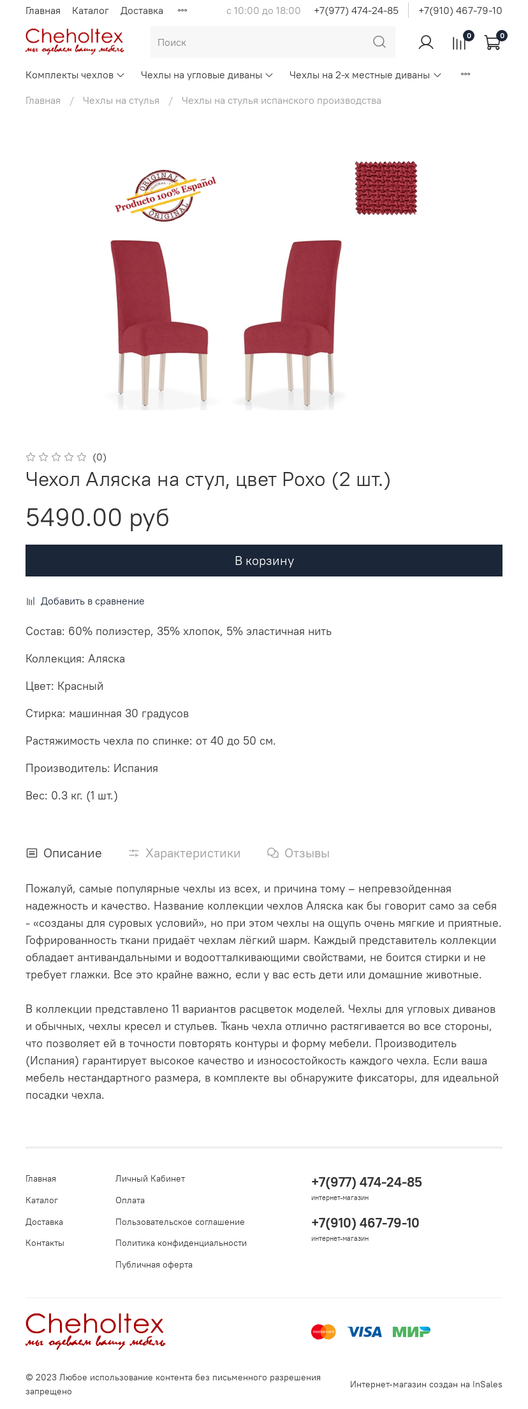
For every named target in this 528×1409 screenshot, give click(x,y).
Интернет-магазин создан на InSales (426, 1384)
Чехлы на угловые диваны (207, 74)
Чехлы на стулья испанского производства (281, 100)
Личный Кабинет (150, 1178)
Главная (43, 10)
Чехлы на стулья (121, 100)
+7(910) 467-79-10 (460, 10)
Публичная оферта (154, 1264)
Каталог (90, 10)
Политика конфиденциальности (181, 1242)
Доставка (142, 10)
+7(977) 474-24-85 (356, 10)
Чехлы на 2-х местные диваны (366, 74)
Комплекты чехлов (76, 74)
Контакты (45, 1242)
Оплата (130, 1200)
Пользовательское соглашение (180, 1221)
